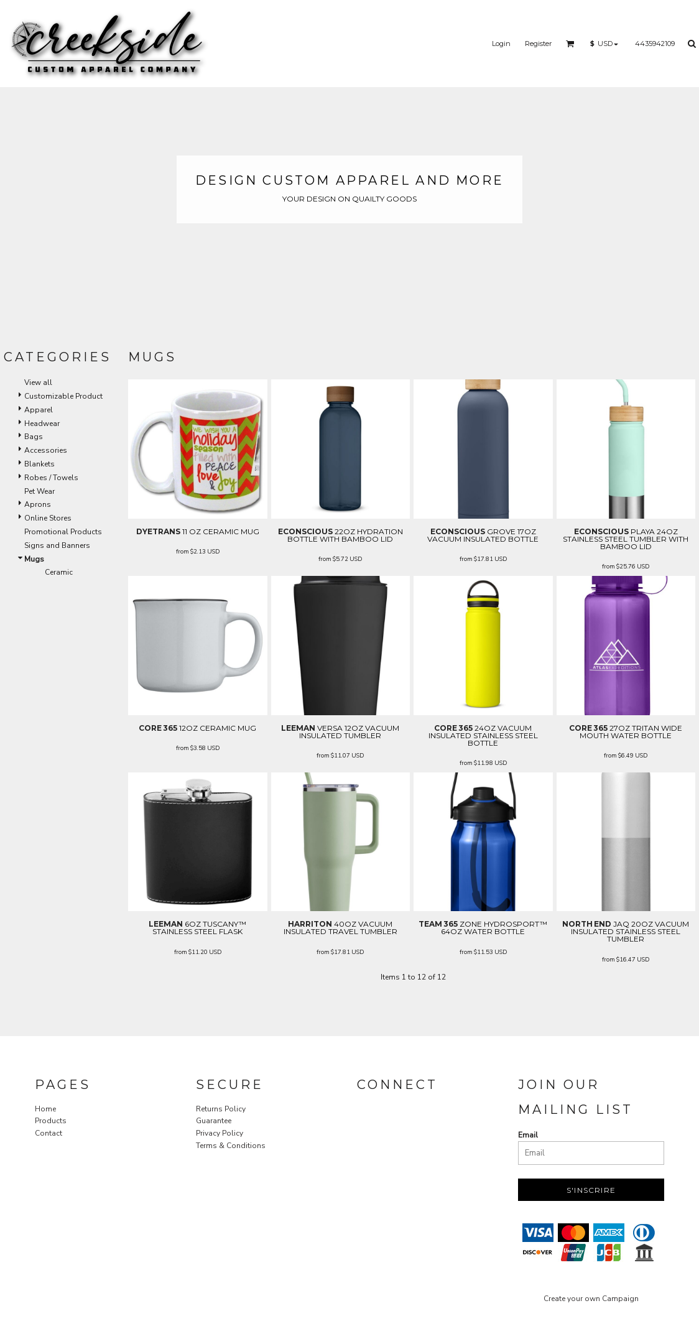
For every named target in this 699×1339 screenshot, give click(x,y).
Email (528, 1135)
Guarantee (213, 1121)
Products (51, 1121)
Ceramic (59, 572)
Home (45, 1109)
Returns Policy (221, 1109)
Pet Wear (39, 491)
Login (501, 43)
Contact (48, 1133)
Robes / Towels (51, 478)
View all (38, 382)
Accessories (45, 450)
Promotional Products (63, 532)
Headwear (42, 424)
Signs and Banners (57, 545)
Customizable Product (63, 396)
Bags (33, 437)
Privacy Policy (219, 1133)
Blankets (39, 464)
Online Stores (48, 518)
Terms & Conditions (231, 1146)
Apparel (38, 410)
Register (538, 43)
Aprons (37, 504)
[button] (570, 43)
